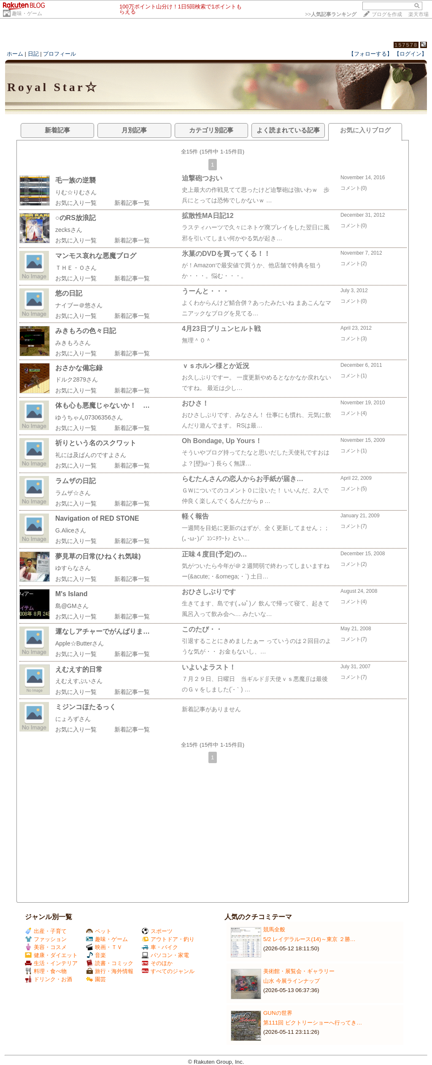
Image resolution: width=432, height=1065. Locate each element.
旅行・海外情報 (109, 971)
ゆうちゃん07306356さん (89, 417)
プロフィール (59, 54)
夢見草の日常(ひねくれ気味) (98, 556)
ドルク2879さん (76, 379)
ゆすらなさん (73, 568)
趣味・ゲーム (27, 13)
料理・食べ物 (46, 971)
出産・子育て (46, 931)
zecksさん (68, 229)
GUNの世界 (277, 1013)
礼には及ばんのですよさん (90, 455)
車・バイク (160, 947)
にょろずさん (73, 718)
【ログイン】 (410, 54)
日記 (33, 54)
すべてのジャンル (168, 971)
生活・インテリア (51, 963)
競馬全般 (274, 929)
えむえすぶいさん (79, 681)
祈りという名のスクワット (95, 442)
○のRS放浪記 (75, 217)
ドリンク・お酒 (48, 979)
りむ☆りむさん (76, 192)
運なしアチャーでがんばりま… (102, 631)
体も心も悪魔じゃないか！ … (102, 405)
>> (330, 14)
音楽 (96, 955)
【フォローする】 (370, 54)
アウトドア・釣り (168, 939)
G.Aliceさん (70, 530)
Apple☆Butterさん (79, 643)
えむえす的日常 (79, 669)
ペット (98, 931)
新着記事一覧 (132, 202)
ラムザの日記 (75, 480)
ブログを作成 (387, 14)
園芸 (96, 979)
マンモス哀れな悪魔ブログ (95, 255)
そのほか (157, 963)
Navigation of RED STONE (97, 518)
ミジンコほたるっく (85, 706)
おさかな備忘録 (79, 367)
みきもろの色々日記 (85, 330)
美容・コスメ (46, 947)
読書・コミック (109, 963)
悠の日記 (68, 293)
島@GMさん (72, 605)
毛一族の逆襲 (75, 180)
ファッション (46, 939)
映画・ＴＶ (104, 947)
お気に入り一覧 (76, 202)
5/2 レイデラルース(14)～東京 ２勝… (309, 939)
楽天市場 (418, 14)
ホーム (15, 54)
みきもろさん (73, 342)
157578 (406, 45)
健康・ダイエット (51, 955)
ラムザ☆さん (73, 492)
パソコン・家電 (165, 955)
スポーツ (157, 931)
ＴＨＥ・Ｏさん (76, 267)
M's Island (71, 593)
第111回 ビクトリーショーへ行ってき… (312, 1022)
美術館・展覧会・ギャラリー (299, 971)
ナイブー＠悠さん (79, 305)
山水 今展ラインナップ (291, 981)
